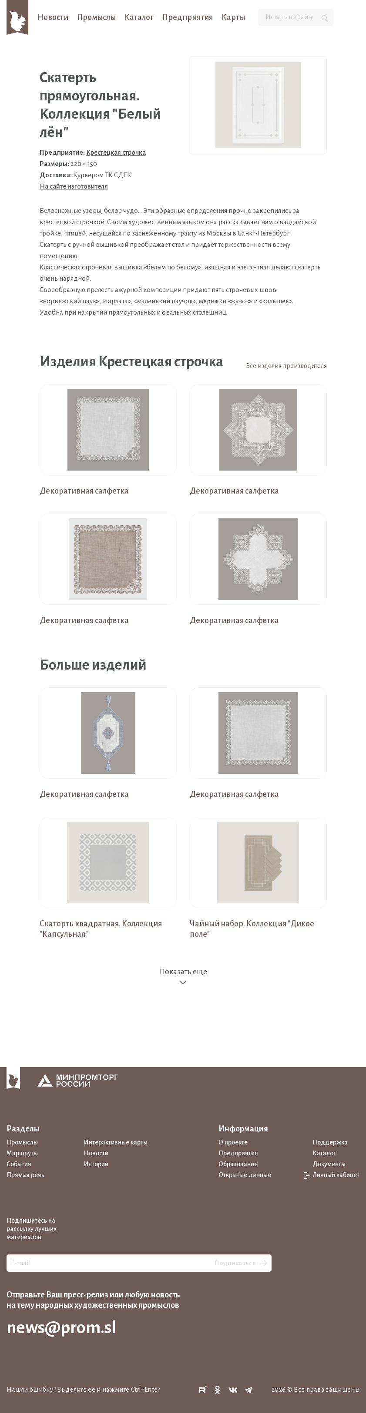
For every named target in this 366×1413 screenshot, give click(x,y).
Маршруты (22, 1153)
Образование (238, 1164)
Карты (233, 17)
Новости (52, 17)
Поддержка (330, 1142)
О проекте (233, 1142)
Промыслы (96, 17)
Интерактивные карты (116, 1142)
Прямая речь (25, 1174)
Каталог (139, 17)
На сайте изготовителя (74, 186)
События (19, 1164)
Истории (96, 1164)
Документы (329, 1164)
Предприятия (187, 17)
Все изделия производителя (286, 365)
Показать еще (183, 977)
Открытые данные (244, 1174)
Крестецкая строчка (116, 152)
